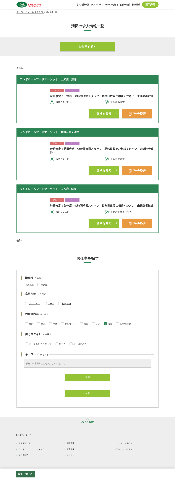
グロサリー (70, 324)
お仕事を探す (87, 46)
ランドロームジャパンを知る (31, 449)
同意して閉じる (25, 474)
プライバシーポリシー (124, 449)
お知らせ (71, 455)
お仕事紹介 (24, 455)
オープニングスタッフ (40, 344)
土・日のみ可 (80, 344)
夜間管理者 (125, 324)
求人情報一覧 (25, 443)
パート (51, 303)
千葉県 (44, 284)
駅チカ (62, 344)
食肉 (43, 324)
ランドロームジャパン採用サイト (30, 12)
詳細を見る (104, 113)
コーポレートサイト (123, 443)
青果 (31, 324)
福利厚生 (71, 443)
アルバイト (34, 303)
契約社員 (66, 303)
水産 (55, 324)
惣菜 (86, 324)
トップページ (22, 435)
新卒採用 (71, 449)
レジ (98, 324)
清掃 (110, 324)
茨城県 (30, 284)
